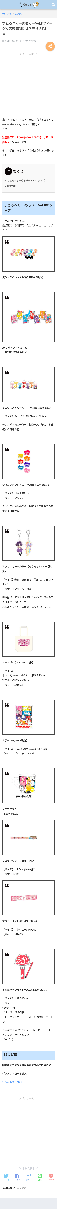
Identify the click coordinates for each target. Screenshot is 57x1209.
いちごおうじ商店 (12, 1082)
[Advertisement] (28, 86)
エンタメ (21, 1187)
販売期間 (12, 186)
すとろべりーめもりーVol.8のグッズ (26, 180)
